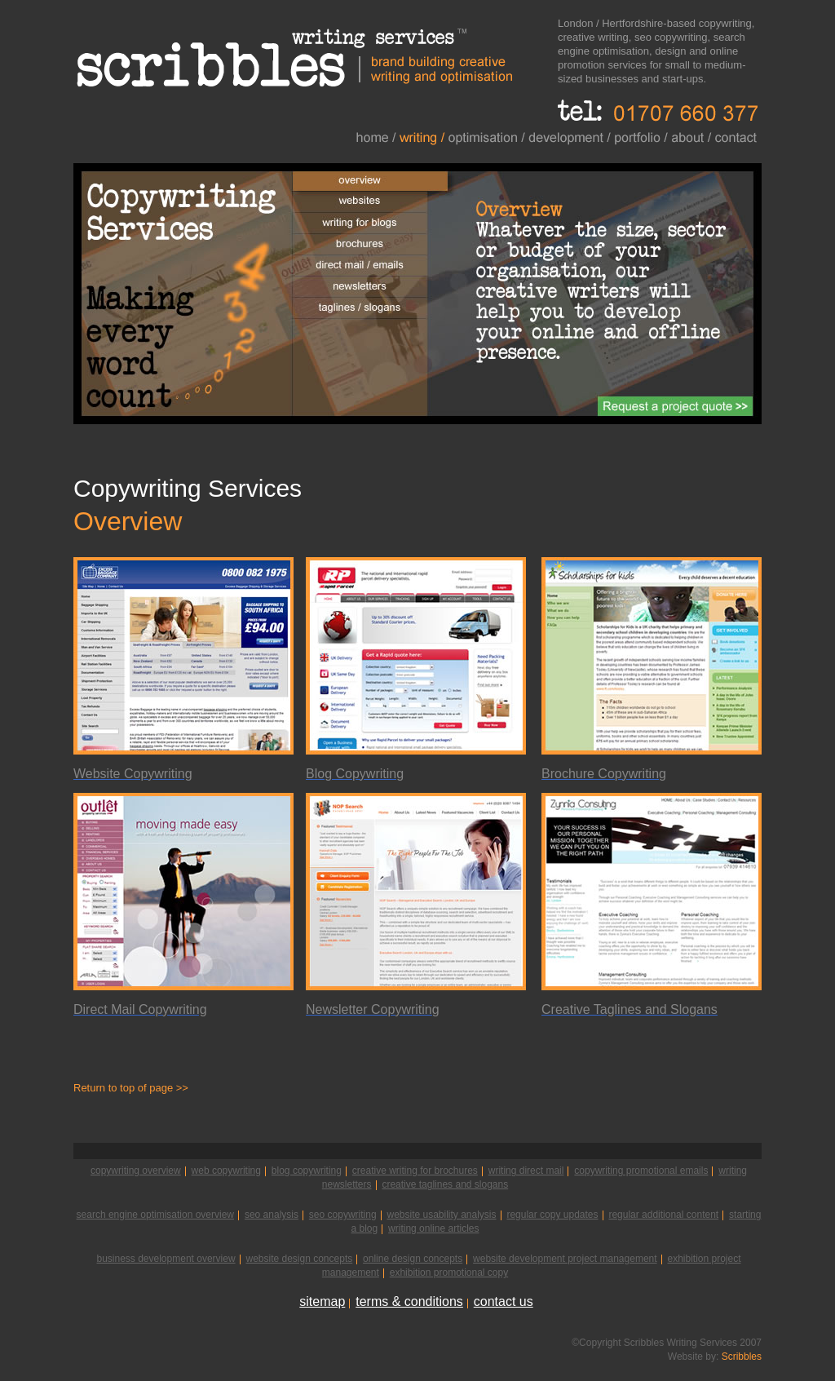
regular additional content (663, 1214)
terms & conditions (409, 1301)
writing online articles (433, 1228)
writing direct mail (526, 1170)
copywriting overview (136, 1170)
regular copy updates (552, 1214)
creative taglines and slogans (445, 1184)
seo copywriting (343, 1214)
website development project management (564, 1258)
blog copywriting (307, 1170)
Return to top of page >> (130, 1088)
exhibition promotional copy (449, 1272)
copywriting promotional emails (641, 1170)
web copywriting (226, 1170)
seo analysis (271, 1214)
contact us (503, 1301)
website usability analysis (441, 1214)
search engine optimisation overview (155, 1214)
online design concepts (412, 1258)
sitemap (322, 1301)
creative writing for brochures (415, 1170)
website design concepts (298, 1258)
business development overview (165, 1258)
